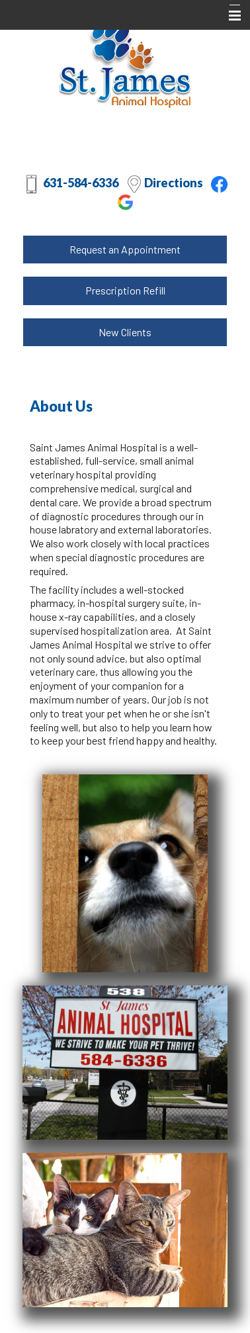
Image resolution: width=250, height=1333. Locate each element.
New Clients (125, 332)
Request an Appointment (125, 249)
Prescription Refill (125, 290)
